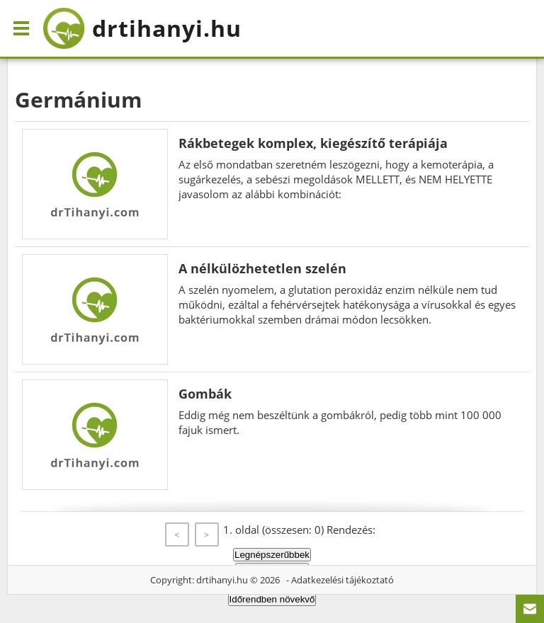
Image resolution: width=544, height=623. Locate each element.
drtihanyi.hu (222, 579)
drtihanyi (142, 28)
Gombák (205, 393)
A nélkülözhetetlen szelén (262, 268)
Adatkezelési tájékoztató (342, 579)
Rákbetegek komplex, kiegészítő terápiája (313, 143)
